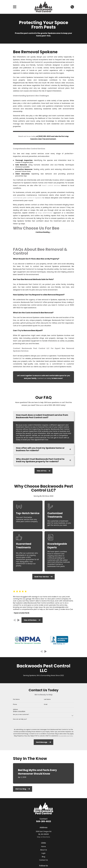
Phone (15, 705)
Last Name (47, 700)
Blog (43, 857)
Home (43, 847)
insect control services (51, 185)
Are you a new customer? (21, 715)
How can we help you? (20, 719)
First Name (16, 700)
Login (43, 854)
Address (15, 710)
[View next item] (18, 620)
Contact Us (43, 861)
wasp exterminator (45, 213)
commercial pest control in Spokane (27, 198)
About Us (43, 850)
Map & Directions (43, 837)
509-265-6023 (43, 822)
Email (45, 705)
